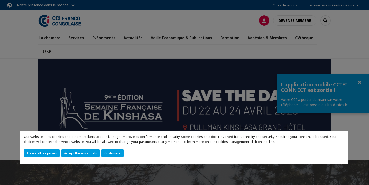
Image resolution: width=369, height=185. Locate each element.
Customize (112, 153)
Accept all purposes (42, 153)
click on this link (262, 141)
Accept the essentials (80, 153)
